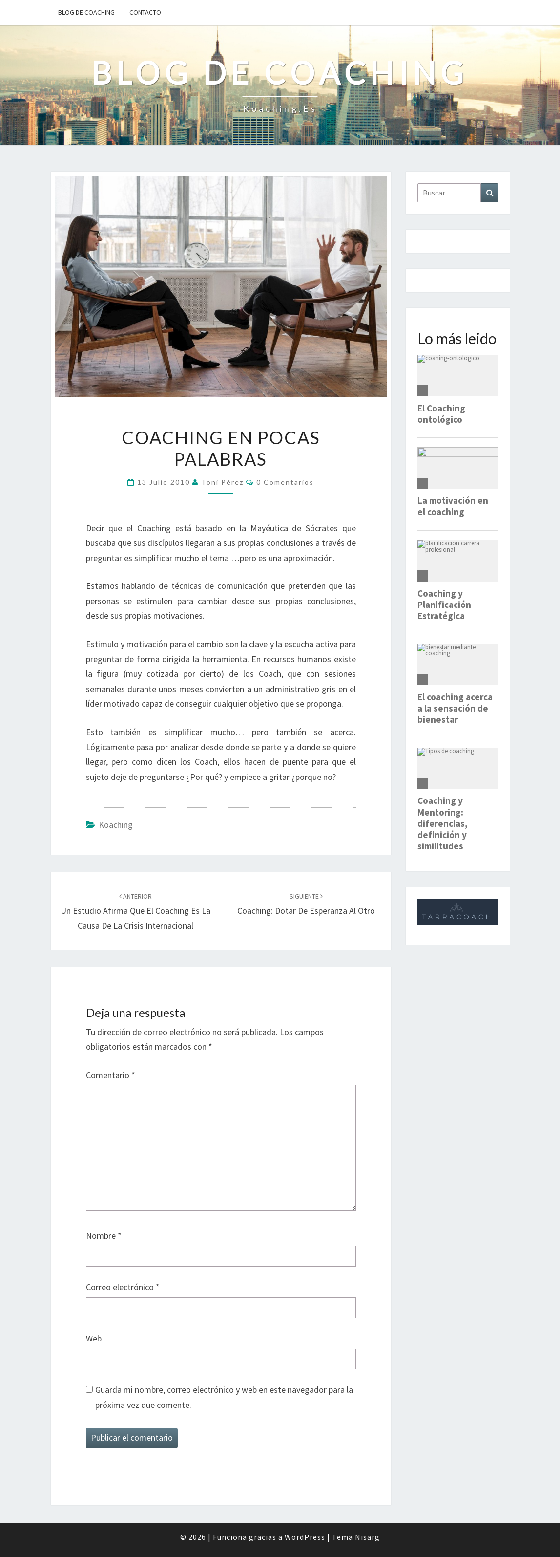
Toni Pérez (222, 482)
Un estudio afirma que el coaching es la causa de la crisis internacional (135, 911)
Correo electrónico (123, 1287)
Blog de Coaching (86, 12)
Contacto (145, 12)
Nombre (104, 1235)
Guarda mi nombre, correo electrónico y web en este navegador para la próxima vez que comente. (224, 1397)
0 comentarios (285, 482)
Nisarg (367, 1537)
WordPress (305, 1537)
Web (94, 1338)
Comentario (110, 1075)
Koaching (116, 824)
